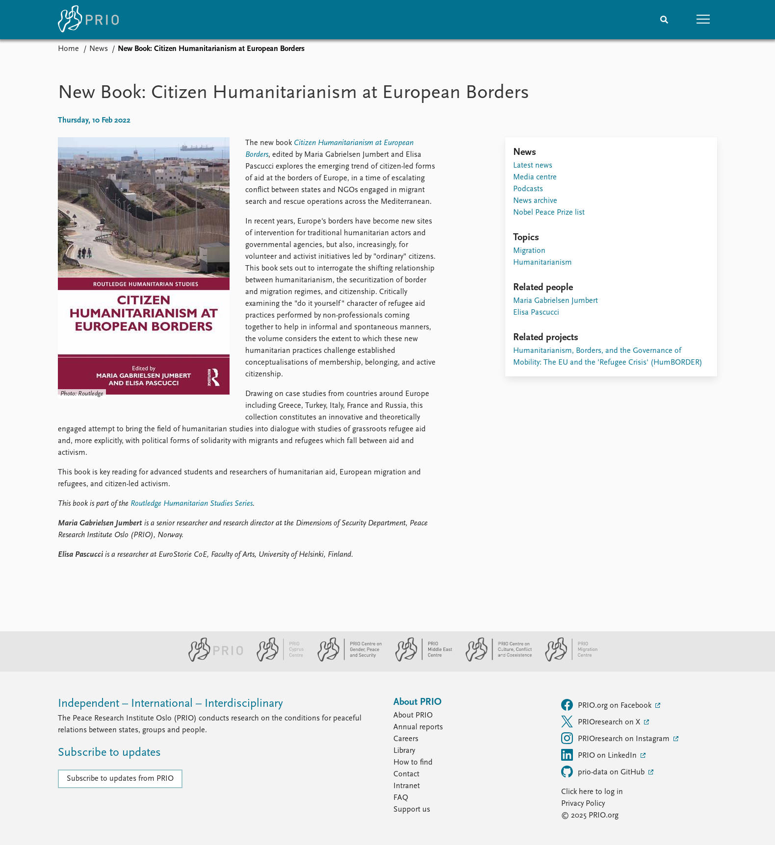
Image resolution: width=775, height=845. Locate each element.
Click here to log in (592, 792)
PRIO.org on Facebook (607, 705)
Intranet (406, 786)
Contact (406, 774)
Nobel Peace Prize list (549, 213)
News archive (535, 201)
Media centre (535, 177)
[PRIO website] (212, 660)
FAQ (400, 798)
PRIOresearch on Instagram (616, 738)
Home (68, 49)
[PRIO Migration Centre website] (566, 660)
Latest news (532, 166)
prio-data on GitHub (603, 771)
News (98, 49)
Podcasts (528, 189)
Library (404, 751)
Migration (529, 251)
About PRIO (413, 716)
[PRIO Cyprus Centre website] (276, 660)
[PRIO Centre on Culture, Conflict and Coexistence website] (495, 660)
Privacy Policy (583, 804)
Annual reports (418, 727)
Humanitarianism (542, 263)
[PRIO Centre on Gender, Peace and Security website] (346, 660)
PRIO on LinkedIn (600, 755)
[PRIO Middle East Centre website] (420, 660)
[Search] (664, 19)
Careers (405, 739)
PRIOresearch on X (601, 721)
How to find (413, 763)
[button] (703, 19)
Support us (411, 810)
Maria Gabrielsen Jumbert (555, 301)
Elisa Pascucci (536, 313)
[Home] (88, 19)
